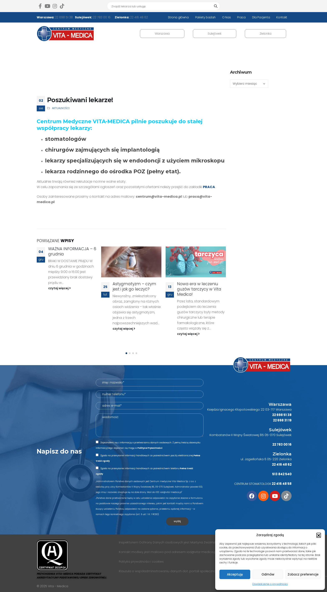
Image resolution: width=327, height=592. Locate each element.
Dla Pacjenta (261, 17)
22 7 (275, 444)
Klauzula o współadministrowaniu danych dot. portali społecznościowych (174, 571)
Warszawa (162, 33)
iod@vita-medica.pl (202, 552)
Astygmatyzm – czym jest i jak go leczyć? (134, 286)
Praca (241, 17)
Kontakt (281, 17)
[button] (319, 535)
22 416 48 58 (282, 483)
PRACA (209, 187)
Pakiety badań (205, 17)
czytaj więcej (59, 288)
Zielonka (265, 33)
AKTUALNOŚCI (60, 108)
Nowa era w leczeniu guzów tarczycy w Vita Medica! (199, 289)
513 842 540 (282, 474)
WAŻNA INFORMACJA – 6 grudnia (72, 251)
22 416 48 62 (138, 17)
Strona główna (178, 17)
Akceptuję (235, 574)
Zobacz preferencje (303, 574)
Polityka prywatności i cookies (141, 561)
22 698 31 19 (282, 420)
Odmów (268, 574)
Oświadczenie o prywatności (270, 584)
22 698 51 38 (63, 17)
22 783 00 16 (101, 17)
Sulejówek (214, 33)
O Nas (226, 17)
